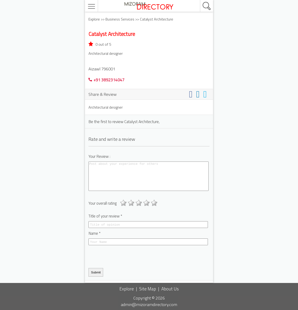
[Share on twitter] (206, 94)
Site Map (147, 288)
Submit (96, 272)
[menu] (92, 6)
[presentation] (123, 257)
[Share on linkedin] (199, 94)
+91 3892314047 (106, 80)
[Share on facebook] (191, 94)
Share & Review (102, 94)
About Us (170, 288)
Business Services (119, 19)
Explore (94, 19)
